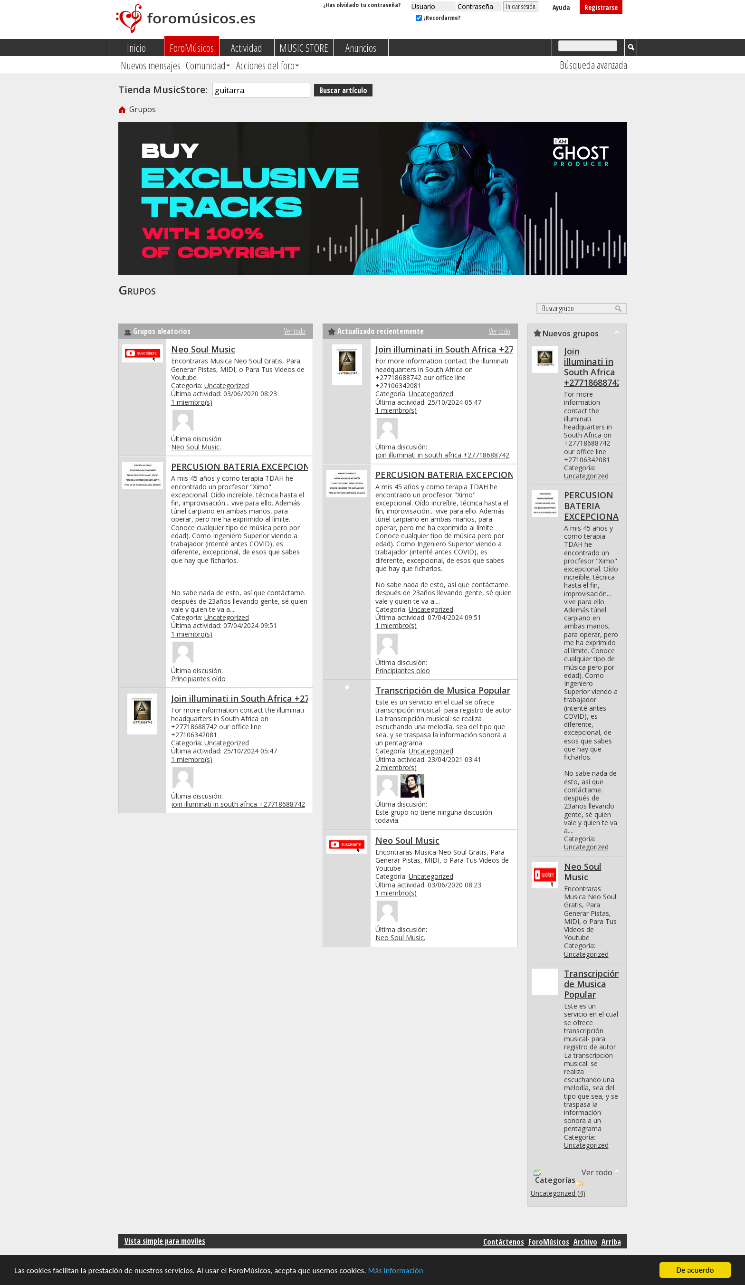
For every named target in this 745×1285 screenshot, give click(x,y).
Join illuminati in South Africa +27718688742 (261, 698)
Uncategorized (226, 385)
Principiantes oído (198, 678)
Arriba (611, 1242)
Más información (395, 1271)
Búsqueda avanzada (593, 64)
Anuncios (360, 47)
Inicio (136, 47)
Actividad (246, 47)
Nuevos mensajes (151, 65)
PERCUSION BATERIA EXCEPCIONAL (246, 466)
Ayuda (561, 7)
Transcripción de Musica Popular (442, 690)
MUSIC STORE (303, 47)
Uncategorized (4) (558, 1193)
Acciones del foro (265, 65)
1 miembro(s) (191, 402)
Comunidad (206, 65)
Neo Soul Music (203, 349)
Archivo (585, 1242)
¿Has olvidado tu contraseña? (362, 4)
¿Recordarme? (438, 17)
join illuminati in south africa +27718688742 (238, 804)
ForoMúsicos (192, 47)
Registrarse (601, 7)
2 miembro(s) (396, 767)
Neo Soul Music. (196, 446)
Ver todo (295, 331)
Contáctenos (503, 1242)
